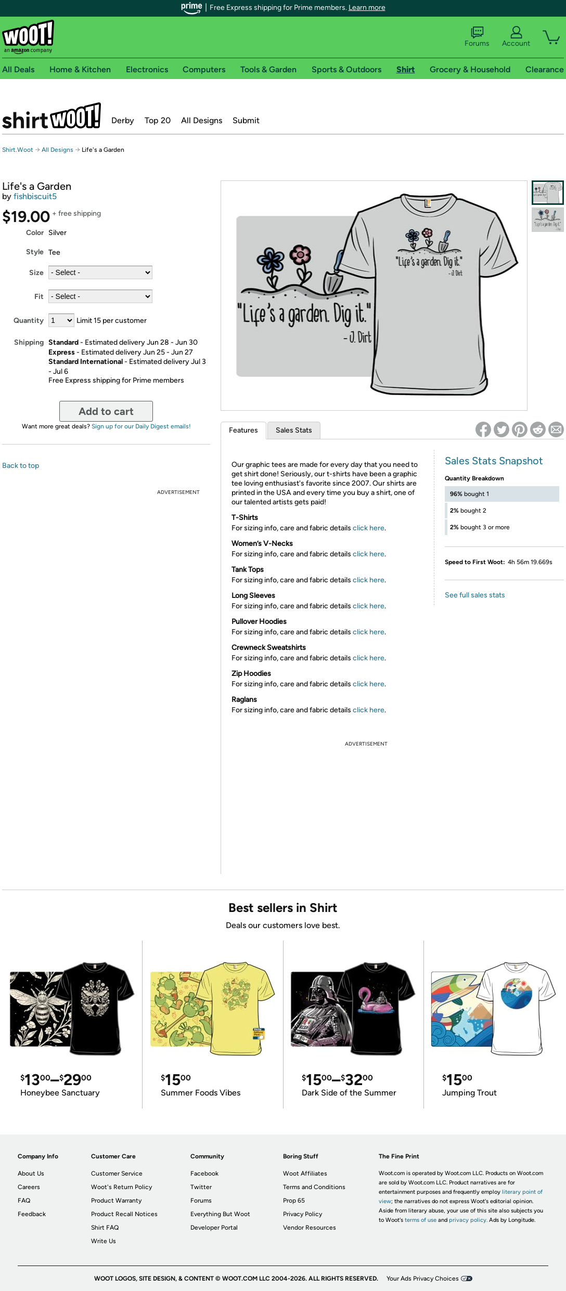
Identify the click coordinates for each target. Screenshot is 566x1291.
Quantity (29, 320)
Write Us (103, 1241)
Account (516, 37)
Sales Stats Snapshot (494, 460)
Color (35, 232)
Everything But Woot (220, 1214)
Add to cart (106, 411)
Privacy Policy (302, 1214)
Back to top (20, 465)
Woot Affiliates (305, 1173)
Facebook (204, 1173)
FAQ (24, 1200)
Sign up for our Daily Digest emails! (141, 426)
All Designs (201, 120)
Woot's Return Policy (121, 1187)
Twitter (201, 1187)
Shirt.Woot (51, 115)
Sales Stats (294, 430)
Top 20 (158, 120)
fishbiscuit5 (35, 196)
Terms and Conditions (314, 1187)
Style (35, 251)
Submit (246, 120)
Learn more (367, 7)
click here (368, 528)
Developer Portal (214, 1227)
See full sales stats (475, 595)
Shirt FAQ (105, 1227)
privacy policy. (468, 1220)
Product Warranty (116, 1200)
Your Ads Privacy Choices (423, 1278)
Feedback (32, 1214)
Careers (29, 1187)
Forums (477, 37)
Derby (122, 120)
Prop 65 (294, 1200)
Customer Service (117, 1173)
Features (243, 430)
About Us (31, 1173)
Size (36, 272)
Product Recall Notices (124, 1214)
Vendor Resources (309, 1227)
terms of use (420, 1220)
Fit (39, 296)
